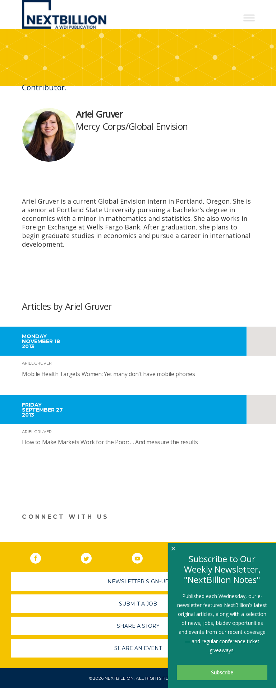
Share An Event (138, 648)
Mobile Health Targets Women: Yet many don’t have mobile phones (108, 374)
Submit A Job (138, 604)
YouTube (142, 557)
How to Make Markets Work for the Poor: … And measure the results (110, 442)
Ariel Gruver (37, 363)
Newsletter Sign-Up (138, 581)
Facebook (40, 557)
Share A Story (138, 626)
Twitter (91, 557)
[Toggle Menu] (249, 17)
